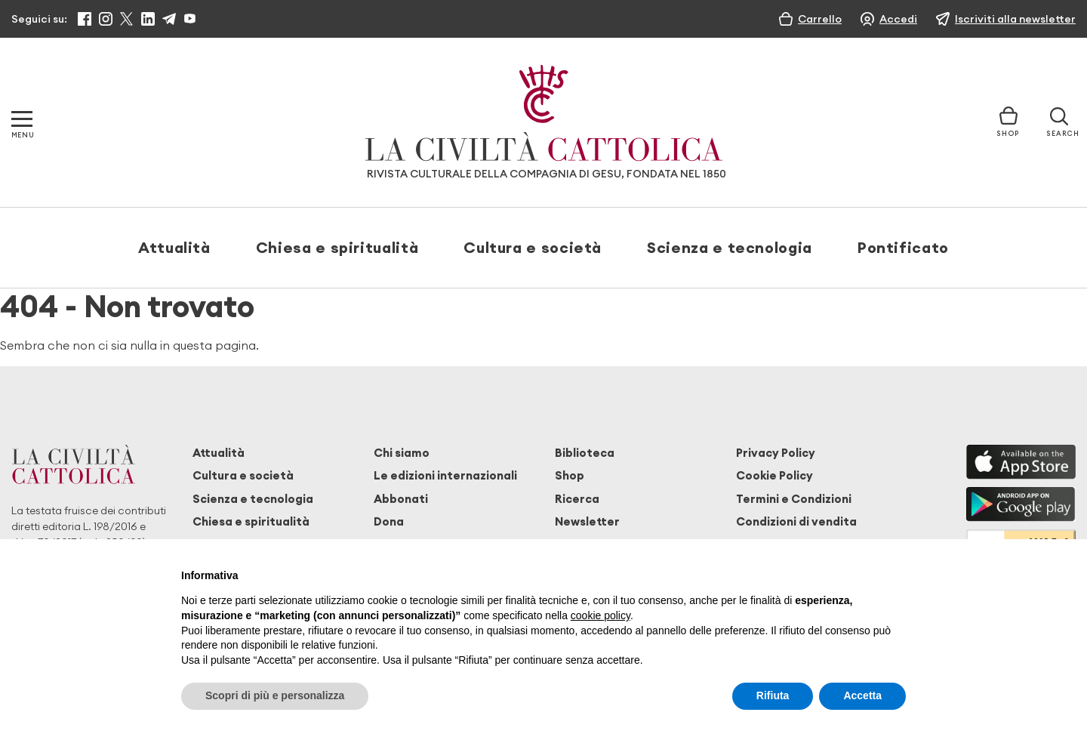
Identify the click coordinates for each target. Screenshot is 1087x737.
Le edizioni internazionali (445, 475)
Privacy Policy (775, 453)
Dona (389, 521)
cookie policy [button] (600, 615)
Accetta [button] (862, 695)
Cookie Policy (774, 475)
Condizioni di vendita (796, 521)
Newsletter (587, 521)
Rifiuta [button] (773, 695)
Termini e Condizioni (793, 499)
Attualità (174, 247)
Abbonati (401, 499)
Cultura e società (532, 247)
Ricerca (577, 499)
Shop (569, 475)
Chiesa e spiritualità (337, 247)
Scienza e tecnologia (729, 247)
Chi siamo (402, 453)
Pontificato (903, 247)
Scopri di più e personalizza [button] (274, 695)
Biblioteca (584, 453)
